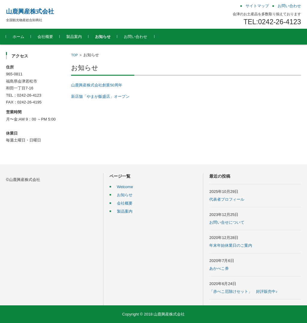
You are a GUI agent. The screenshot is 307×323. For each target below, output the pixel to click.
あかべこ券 (219, 268)
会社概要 (45, 36)
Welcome (125, 187)
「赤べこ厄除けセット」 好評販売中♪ (243, 291)
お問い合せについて (226, 222)
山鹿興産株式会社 (30, 11)
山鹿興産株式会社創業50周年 (96, 85)
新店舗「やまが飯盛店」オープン (100, 96)
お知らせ (103, 36)
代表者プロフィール (226, 199)
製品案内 (74, 36)
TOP (74, 55)
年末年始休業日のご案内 (230, 245)
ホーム (18, 36)
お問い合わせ (135, 36)
